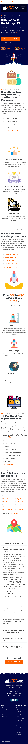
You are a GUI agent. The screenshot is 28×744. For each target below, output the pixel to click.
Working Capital (20, 725)
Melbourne (20, 509)
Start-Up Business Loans (12, 254)
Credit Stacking (20, 722)
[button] (14, 549)
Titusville (19, 505)
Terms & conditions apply (7, 464)
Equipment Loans (10, 260)
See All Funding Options (11, 267)
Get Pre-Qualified (10, 39)
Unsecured (19, 720)
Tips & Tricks (5, 709)
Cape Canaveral (21, 499)
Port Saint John (7, 502)
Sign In (4, 715)
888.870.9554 (14, 691)
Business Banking (6, 741)
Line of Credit (19, 723)
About (3, 711)
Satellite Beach (21, 502)
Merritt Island (7, 496)
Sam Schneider (8, 48)
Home (4, 707)
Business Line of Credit (11, 263)
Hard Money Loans (10, 257)
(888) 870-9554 (6, 2)
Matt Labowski (22, 48)
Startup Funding (20, 718)
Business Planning (6, 743)
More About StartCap (11, 131)
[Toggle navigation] (23, 7)
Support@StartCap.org (20, 2)
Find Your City (11, 513)
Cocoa (19, 496)
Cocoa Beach (7, 499)
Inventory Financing (21, 731)
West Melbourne (8, 509)
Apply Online (5, 713)
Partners (4, 716)
